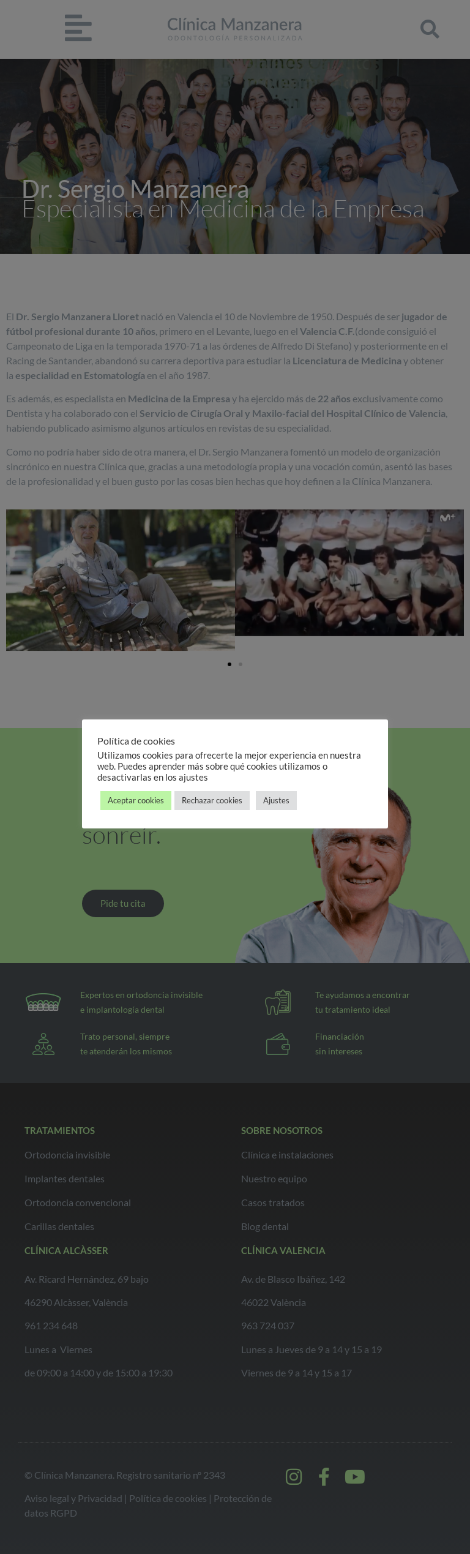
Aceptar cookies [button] (136, 800)
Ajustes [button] (276, 800)
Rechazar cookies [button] (212, 800)
